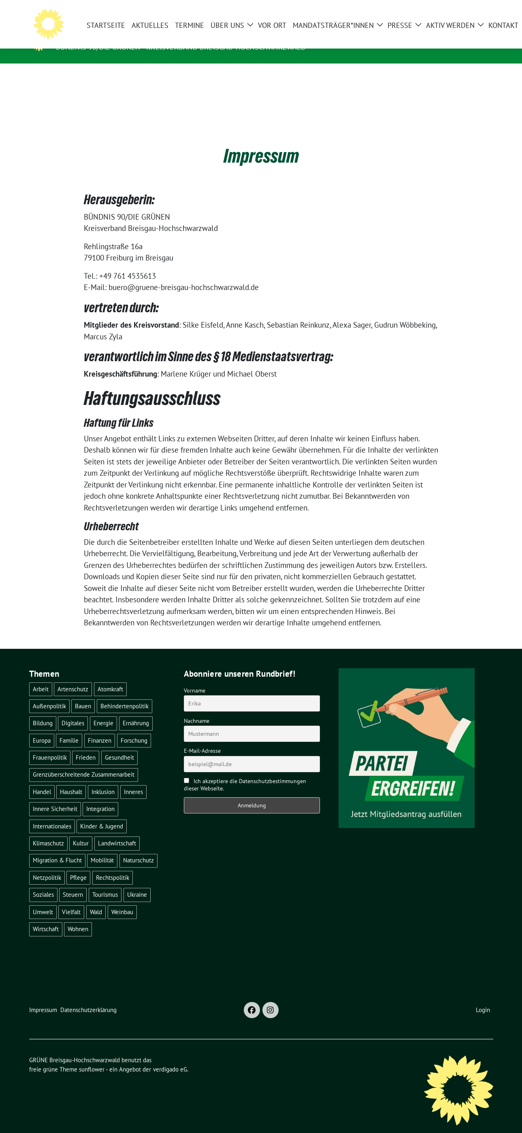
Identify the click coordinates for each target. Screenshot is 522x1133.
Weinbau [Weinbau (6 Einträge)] (122, 899)
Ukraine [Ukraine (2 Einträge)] (137, 882)
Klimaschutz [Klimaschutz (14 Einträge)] (48, 830)
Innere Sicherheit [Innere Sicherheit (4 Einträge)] (55, 796)
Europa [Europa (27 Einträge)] (42, 728)
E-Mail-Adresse (202, 738)
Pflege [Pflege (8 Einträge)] (78, 865)
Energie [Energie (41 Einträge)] (103, 710)
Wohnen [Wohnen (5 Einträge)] (78, 916)
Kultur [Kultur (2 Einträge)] (81, 830)
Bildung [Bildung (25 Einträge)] (43, 710)
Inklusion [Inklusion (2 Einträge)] (103, 779)
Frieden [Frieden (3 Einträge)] (86, 745)
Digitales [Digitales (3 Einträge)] (73, 710)
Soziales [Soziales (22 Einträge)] (43, 882)
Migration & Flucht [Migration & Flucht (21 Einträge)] (57, 847)
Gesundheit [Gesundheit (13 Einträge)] (119, 745)
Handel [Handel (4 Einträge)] (42, 779)
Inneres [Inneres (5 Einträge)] (133, 779)
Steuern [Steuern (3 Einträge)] (73, 882)
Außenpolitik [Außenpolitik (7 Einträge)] (49, 693)
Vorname (194, 678)
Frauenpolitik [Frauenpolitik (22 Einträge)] (50, 745)
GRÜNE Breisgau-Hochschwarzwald (134, 36)
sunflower (91, 1057)
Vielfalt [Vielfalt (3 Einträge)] (71, 899)
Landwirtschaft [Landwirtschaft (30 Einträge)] (117, 830)
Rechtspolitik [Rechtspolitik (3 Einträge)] (112, 865)
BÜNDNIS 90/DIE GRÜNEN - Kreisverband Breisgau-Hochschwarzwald (181, 47)
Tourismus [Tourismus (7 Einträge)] (105, 882)
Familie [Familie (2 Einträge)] (69, 728)
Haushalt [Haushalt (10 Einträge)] (71, 779)
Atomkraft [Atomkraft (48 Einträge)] (110, 676)
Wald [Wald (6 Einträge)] (96, 899)
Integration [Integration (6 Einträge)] (100, 796)
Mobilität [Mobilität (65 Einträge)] (102, 847)
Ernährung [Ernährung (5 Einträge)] (136, 710)
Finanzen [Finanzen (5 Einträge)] (99, 728)
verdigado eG (170, 1057)
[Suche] (467, 9)
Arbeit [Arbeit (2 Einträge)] (41, 676)
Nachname (196, 708)
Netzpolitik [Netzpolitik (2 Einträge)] (47, 865)
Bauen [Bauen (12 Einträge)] (83, 693)
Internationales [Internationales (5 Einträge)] (52, 813)
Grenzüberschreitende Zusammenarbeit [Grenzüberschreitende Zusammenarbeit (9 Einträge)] (83, 762)
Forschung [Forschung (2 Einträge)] (134, 728)
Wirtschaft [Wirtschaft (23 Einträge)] (46, 916)
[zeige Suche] (479, 9)
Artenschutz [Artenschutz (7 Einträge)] (73, 676)
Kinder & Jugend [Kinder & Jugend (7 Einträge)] (101, 813)
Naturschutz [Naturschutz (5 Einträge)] (138, 847)
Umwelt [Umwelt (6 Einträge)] (43, 899)
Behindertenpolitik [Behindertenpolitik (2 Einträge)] (124, 693)
